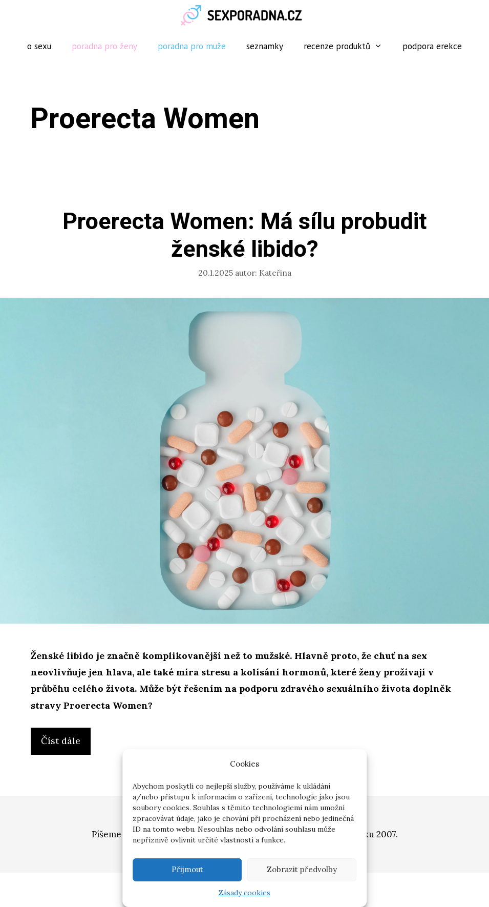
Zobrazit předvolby (302, 869)
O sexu (39, 46)
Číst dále (65, 743)
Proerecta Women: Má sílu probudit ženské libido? (244, 235)
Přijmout (187, 869)
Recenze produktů (348, 46)
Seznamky (264, 46)
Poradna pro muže (192, 46)
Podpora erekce (432, 46)
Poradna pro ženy (104, 46)
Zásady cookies (244, 892)
